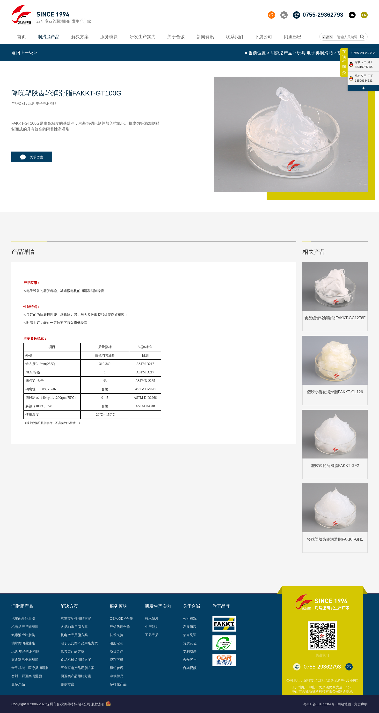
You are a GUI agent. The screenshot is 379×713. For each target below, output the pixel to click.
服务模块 (118, 606)
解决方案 (69, 606)
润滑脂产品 (281, 53)
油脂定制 (116, 643)
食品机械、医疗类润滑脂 (30, 668)
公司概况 (190, 618)
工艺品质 (152, 635)
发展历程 (190, 627)
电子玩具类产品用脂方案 (79, 643)
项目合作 (116, 651)
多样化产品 (118, 684)
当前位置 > (259, 53)
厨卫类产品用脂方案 (76, 676)
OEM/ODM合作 (121, 618)
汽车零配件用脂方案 (76, 618)
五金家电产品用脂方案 (78, 668)
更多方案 (67, 684)
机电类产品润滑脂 (24, 627)
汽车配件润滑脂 (23, 618)
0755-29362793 (363, 53)
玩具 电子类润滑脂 (315, 53)
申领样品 (116, 676)
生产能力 (152, 627)
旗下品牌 (221, 606)
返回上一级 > (24, 52)
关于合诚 (191, 606)
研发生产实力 (158, 606)
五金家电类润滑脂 (24, 660)
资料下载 (116, 660)
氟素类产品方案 (72, 651)
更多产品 (18, 684)
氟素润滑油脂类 (23, 635)
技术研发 (152, 618)
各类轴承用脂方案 (74, 627)
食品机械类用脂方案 (76, 660)
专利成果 (190, 651)
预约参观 (116, 668)
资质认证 (190, 643)
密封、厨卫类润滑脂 (26, 676)
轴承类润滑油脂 (23, 643)
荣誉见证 (190, 635)
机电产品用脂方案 (74, 635)
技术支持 (116, 635)
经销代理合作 (120, 627)
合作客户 (190, 660)
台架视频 (190, 668)
